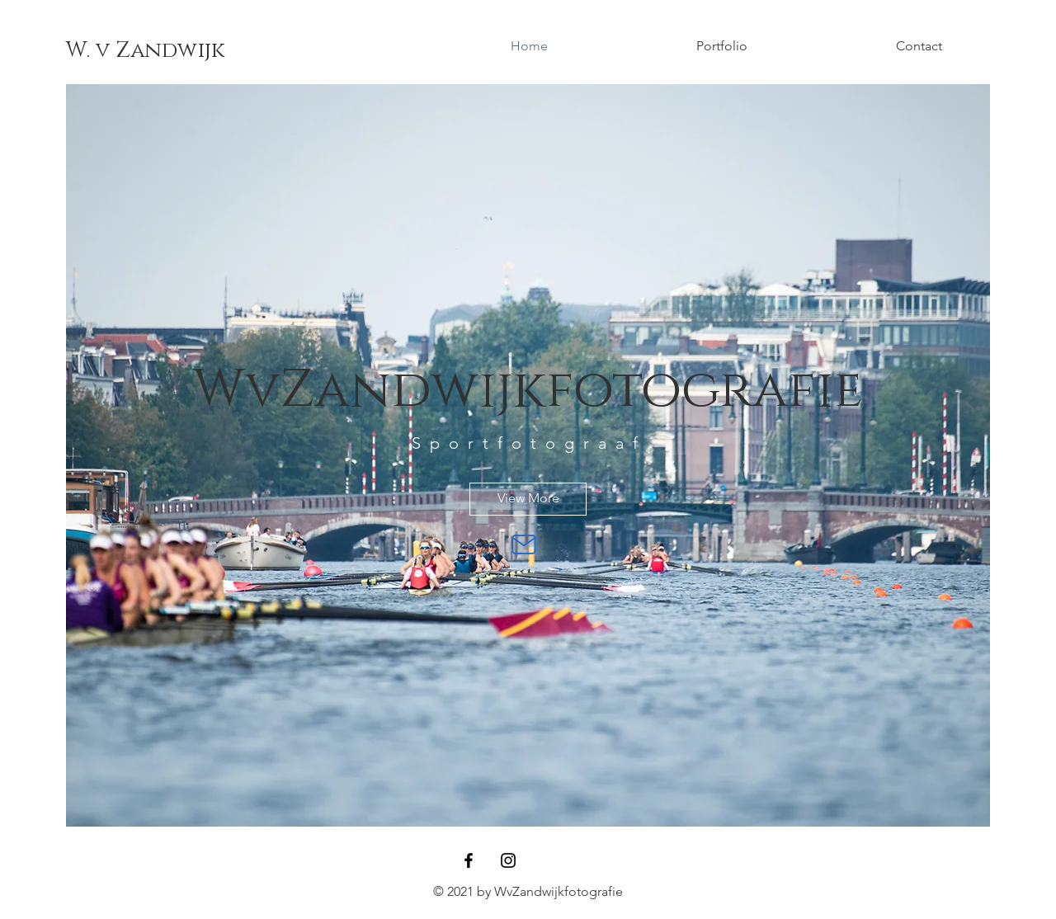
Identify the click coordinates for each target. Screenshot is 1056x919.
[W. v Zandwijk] (145, 51)
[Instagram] (508, 860)
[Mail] (523, 544)
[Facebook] (468, 860)
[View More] (528, 499)
